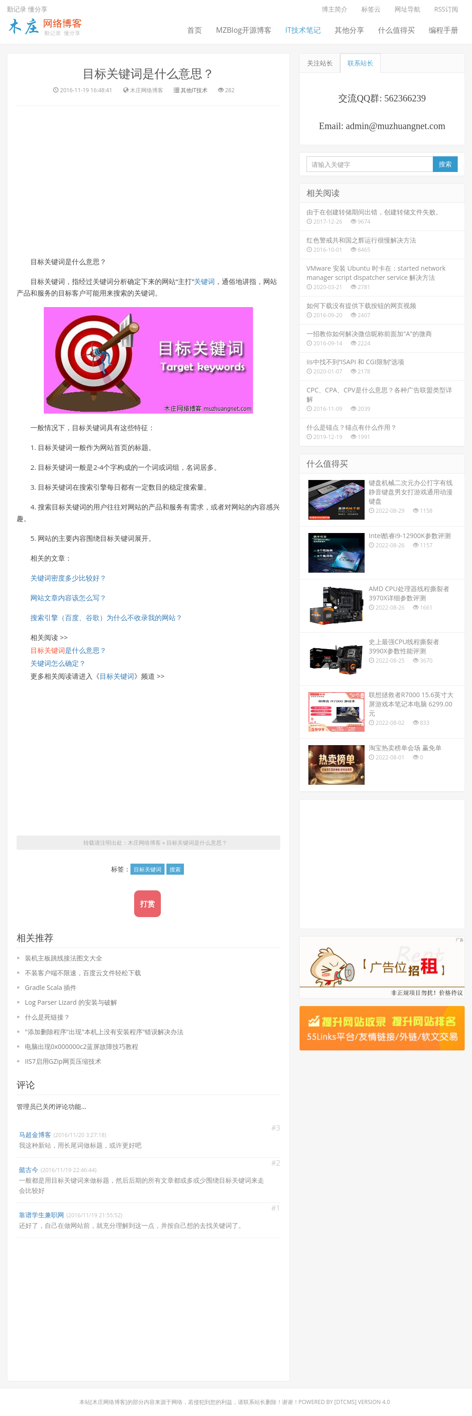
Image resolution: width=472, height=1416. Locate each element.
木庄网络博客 (144, 843)
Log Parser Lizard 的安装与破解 (71, 1002)
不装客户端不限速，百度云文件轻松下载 (83, 972)
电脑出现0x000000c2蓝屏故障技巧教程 (81, 1046)
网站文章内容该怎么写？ (68, 597)
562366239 (405, 98)
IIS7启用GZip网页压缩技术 (63, 1061)
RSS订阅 (446, 9)
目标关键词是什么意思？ (148, 73)
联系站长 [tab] (360, 63)
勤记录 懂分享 (27, 9)
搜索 (175, 869)
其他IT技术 (194, 90)
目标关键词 (117, 676)
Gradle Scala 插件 (51, 987)
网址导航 (407, 9)
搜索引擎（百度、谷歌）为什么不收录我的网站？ (106, 617)
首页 (194, 30)
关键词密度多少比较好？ (68, 577)
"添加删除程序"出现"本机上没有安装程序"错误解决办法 (104, 1031)
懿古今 (28, 1169)
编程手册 (443, 30)
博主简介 (335, 9)
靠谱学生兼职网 (41, 1214)
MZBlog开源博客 (243, 30)
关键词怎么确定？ (58, 663)
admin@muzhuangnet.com (395, 126)
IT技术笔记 (303, 30)
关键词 (204, 281)
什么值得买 (396, 30)
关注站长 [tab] (320, 63)
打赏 (147, 904)
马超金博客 (35, 1134)
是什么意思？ (68, 650)
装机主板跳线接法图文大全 (63, 958)
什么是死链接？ (47, 1017)
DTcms (345, 1402)
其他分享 (349, 30)
